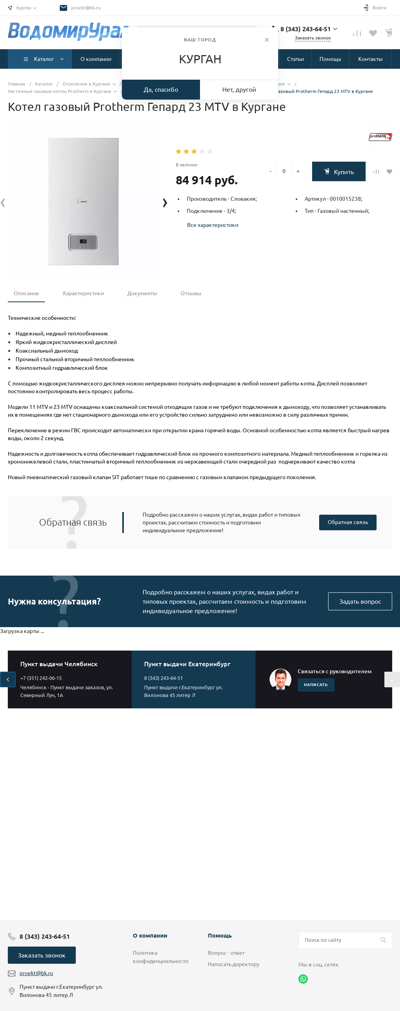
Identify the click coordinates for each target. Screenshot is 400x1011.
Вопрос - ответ (226, 953)
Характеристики (83, 293)
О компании (150, 935)
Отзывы (191, 293)
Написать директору (233, 964)
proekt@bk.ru (86, 7)
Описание (26, 293)
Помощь (220, 935)
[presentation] (3, 201)
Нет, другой (239, 89)
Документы (142, 293)
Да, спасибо (161, 89)
